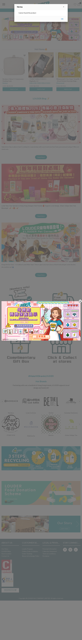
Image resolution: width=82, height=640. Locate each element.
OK (62, 19)
